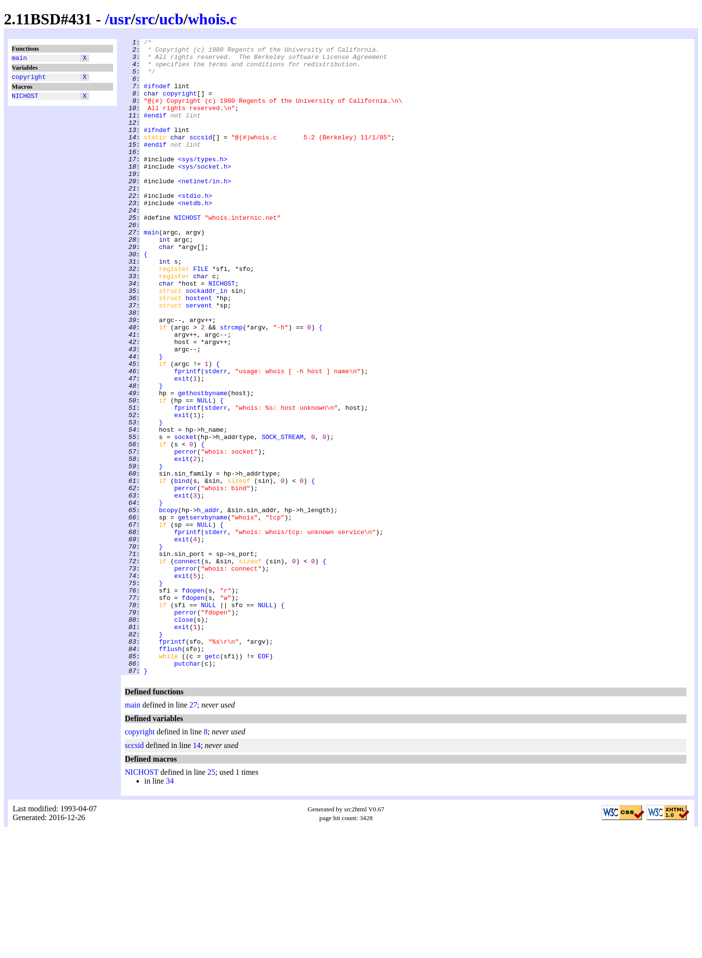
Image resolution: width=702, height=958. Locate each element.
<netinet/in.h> (204, 210)
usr (120, 19)
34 (170, 908)
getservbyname (202, 613)
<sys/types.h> (202, 183)
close (183, 736)
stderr (216, 438)
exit (181, 446)
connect (187, 666)
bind (181, 569)
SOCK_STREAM (283, 517)
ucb (171, 19)
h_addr (208, 604)
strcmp (231, 385)
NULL (204, 473)
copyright (29, 79)
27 (193, 832)
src (145, 19)
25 (211, 899)
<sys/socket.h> (204, 192)
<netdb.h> (195, 236)
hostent (199, 350)
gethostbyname (202, 464)
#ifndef (157, 96)
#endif (155, 131)
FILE (200, 315)
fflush (170, 771)
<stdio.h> (195, 227)
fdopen (193, 701)
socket (185, 517)
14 (197, 872)
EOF (263, 780)
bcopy (168, 604)
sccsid (200, 157)
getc (212, 780)
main (19, 59)
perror (185, 534)
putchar (187, 789)
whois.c (212, 19)
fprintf (187, 438)
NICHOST (25, 100)
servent (199, 359)
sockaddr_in (207, 341)
